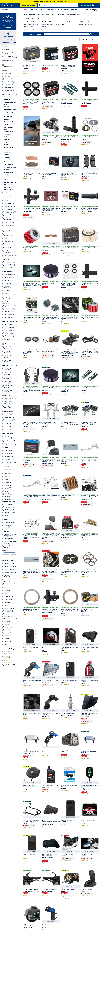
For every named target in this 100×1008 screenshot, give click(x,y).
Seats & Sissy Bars (10, 167)
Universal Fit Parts (10, 53)
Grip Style (5, 259)
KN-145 (87, 22)
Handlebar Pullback (6, 340)
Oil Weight (5, 466)
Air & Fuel (7, 99)
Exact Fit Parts (10, 57)
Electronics (7, 134)
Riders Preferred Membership (7, 61)
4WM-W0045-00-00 (31, 25)
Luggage (7, 157)
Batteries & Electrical (7, 106)
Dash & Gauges (9, 127)
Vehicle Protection (10, 182)
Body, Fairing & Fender (9, 113)
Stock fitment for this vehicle (32, 19)
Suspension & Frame (8, 173)
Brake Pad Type (7, 433)
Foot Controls (8, 145)
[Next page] (98, 39)
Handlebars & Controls (8, 151)
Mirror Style (6, 396)
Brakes (6, 119)
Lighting (7, 155)
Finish (4, 588)
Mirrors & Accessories (8, 161)
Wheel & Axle (8, 185)
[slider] (3, 553)
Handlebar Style (7, 272)
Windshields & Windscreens (8, 188)
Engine (6, 137)
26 (95, 39)
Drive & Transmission (8, 131)
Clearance (73, 10)
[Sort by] (30, 39)
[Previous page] (78, 39)
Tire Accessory (9, 177)
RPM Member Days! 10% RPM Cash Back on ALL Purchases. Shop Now (50, 1)
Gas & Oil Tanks (9, 147)
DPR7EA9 (89, 24)
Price (4, 550)
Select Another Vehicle (8, 26)
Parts (60, 10)
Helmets (42, 10)
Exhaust (6, 139)
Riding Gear (33, 10)
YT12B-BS (68, 24)
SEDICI (25, 10)
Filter (5, 142)
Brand (4, 193)
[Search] (58, 5)
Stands (6, 170)
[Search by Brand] (9, 196)
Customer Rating (8, 649)
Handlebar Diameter (6, 302)
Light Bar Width (7, 411)
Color (4, 618)
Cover (6, 124)
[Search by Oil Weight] (9, 469)
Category (5, 520)
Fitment (5, 49)
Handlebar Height (8, 321)
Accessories (51, 10)
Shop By (5, 70)
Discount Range (7, 561)
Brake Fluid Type (7, 424)
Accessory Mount (9, 97)
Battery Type (6, 228)
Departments (6, 94)
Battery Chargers (10, 109)
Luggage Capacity (8, 501)
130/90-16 (33, 22)
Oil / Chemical (8, 164)
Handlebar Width (8, 365)
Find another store (9, 42)
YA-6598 (69, 22)
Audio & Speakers (10, 102)
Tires (66, 10)
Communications (10, 122)
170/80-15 (51, 22)
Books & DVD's (8, 117)
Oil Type (5, 448)
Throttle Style (7, 248)
